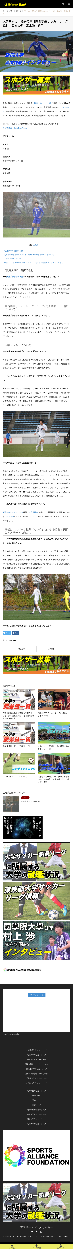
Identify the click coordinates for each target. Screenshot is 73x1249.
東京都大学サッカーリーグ (36, 1069)
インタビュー (11, 641)
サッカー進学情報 (19, 1236)
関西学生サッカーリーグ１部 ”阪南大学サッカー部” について (29, 255)
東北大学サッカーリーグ (36, 1055)
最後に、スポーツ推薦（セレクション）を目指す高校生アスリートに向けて (33, 263)
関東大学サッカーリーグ (36, 1060)
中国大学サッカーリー (35, 1114)
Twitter (32, 1231)
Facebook (36, 1231)
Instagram (41, 1231)
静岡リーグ (36, 1096)
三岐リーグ (36, 1105)
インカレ (10, 517)
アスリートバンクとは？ (48, 1236)
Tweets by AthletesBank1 (11, 1034)
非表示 (35, 245)
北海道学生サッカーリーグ (36, 1050)
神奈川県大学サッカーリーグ (36, 1074)
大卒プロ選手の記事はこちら (15, 128)
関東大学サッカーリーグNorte (36, 1064)
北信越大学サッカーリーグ (36, 1083)
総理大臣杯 (33, 512)
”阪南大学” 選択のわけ (13, 251)
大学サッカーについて (12, 259)
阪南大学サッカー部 (42, 103)
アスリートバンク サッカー (36, 1227)
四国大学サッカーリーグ (36, 1119)
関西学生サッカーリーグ (13, 512)
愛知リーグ (36, 1100)
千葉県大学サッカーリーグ (36, 1078)
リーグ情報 (7, 1236)
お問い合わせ (63, 1236)
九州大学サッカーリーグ (36, 1124)
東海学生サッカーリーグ (36, 1091)
